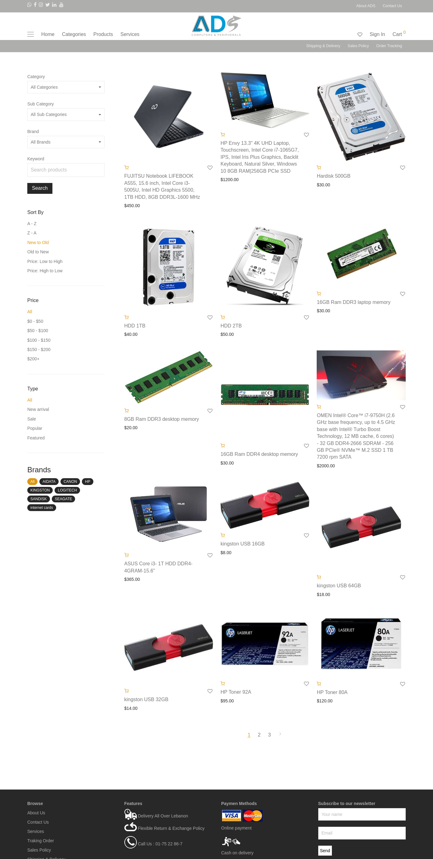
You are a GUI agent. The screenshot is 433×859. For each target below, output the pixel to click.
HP (87, 481)
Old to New (38, 251)
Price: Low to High (45, 261)
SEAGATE (63, 499)
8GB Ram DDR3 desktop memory (161, 419)
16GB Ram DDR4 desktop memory (259, 454)
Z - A (32, 232)
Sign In (377, 34)
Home (48, 34)
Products (103, 34)
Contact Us (392, 6)
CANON (70, 481)
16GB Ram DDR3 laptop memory (353, 302)
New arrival (38, 409)
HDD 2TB (231, 325)
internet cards (41, 507)
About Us (36, 812)
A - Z (32, 223)
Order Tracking (389, 46)
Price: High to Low (45, 270)
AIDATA (49, 481)
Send (325, 850)
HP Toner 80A (332, 692)
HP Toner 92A (236, 692)
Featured (36, 437)
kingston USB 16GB (243, 543)
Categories (74, 34)
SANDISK (38, 499)
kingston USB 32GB (146, 699)
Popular (34, 428)
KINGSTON (40, 490)
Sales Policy (358, 46)
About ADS (366, 6)
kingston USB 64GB (339, 585)
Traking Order (40, 840)
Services (129, 34)
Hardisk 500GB (333, 176)
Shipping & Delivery (323, 46)
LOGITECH (67, 490)
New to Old (38, 242)
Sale (31, 418)
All (29, 311)
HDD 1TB (134, 325)
